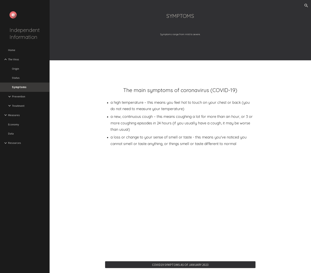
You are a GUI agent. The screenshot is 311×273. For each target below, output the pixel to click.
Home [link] (11, 50)
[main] (180, 13)
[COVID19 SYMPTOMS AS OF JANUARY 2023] (180, 264)
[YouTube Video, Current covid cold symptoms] (180, 204)
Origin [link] (15, 68)
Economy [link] (13, 124)
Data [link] (11, 133)
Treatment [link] (18, 106)
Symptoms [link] (19, 87)
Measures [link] (14, 115)
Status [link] (16, 78)
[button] (306, 5)
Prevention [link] (18, 96)
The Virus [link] (13, 59)
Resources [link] (14, 143)
